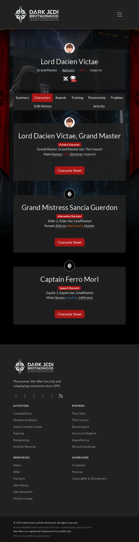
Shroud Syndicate (84, 446)
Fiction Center (23, 498)
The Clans (78, 413)
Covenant (78, 465)
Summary (22, 98)
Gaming (18, 433)
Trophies (117, 98)
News (17, 465)
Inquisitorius (80, 440)
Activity (99, 106)
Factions (19, 478)
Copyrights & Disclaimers (89, 478)
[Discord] (16, 395)
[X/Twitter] (51, 395)
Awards (60, 98)
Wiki (16, 472)
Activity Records (24, 446)
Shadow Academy (25, 420)
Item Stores (21, 485)
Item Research (22, 492)
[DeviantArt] (25, 395)
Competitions (22, 413)
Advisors (68, 70)
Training (77, 98)
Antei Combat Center (27, 426)
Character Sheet (70, 170)
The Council (80, 420)
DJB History (43, 106)
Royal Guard (80, 426)
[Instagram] (43, 395)
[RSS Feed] (60, 395)
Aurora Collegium (84, 433)
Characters (42, 98)
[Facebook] (34, 395)
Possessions (97, 98)
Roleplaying (21, 440)
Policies (77, 472)
